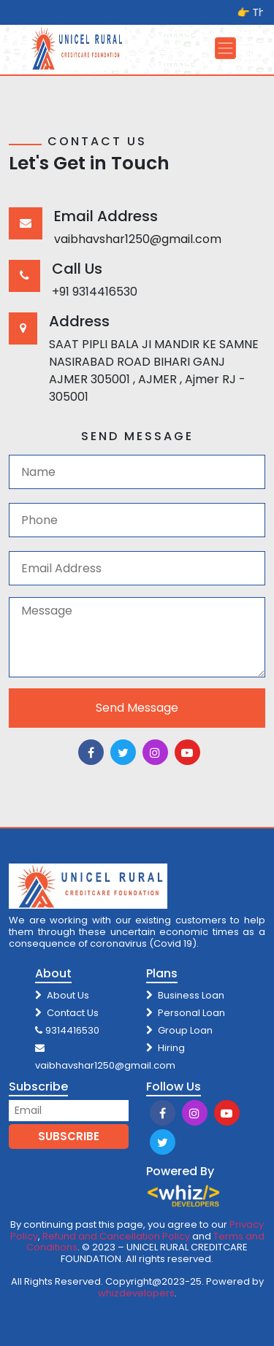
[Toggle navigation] (226, 48)
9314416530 (67, 1030)
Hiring (165, 1048)
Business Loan (185, 995)
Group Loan (179, 1030)
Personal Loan (185, 1013)
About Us (62, 995)
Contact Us (67, 1013)
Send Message (137, 707)
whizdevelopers (136, 1293)
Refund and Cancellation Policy (116, 1236)
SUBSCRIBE (68, 1136)
